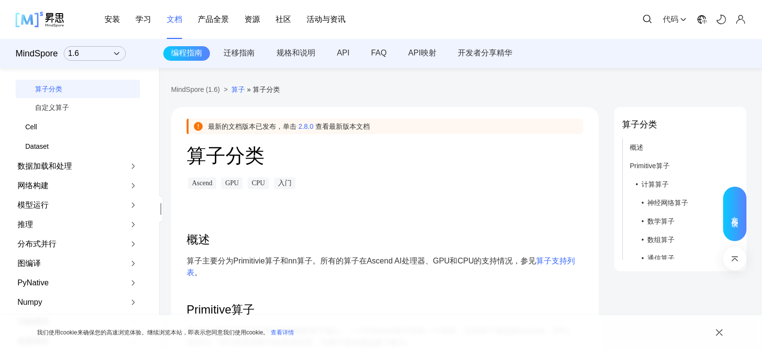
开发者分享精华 (485, 53)
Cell (31, 127)
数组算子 (661, 240)
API (343, 53)
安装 (112, 19)
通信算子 (661, 258)
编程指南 (186, 53)
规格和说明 (296, 53)
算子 (238, 89)
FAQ (379, 53)
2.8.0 (305, 126)
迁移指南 (239, 53)
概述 (636, 147)
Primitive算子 (650, 166)
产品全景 (213, 19)
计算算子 (655, 184)
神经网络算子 (667, 203)
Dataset (37, 146)
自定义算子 (52, 107)
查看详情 (282, 332)
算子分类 (48, 89)
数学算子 (661, 221)
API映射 (422, 53)
